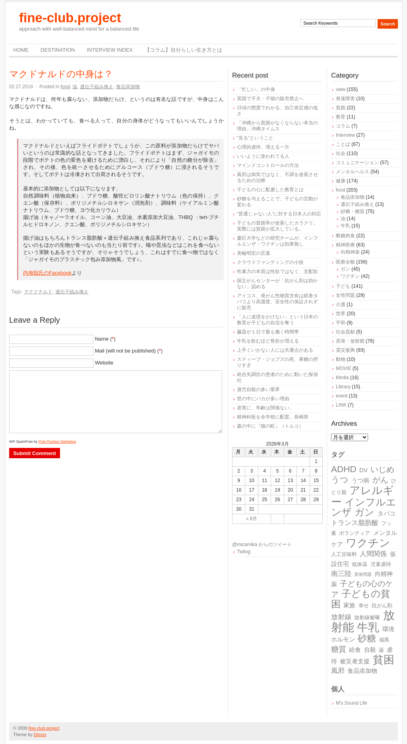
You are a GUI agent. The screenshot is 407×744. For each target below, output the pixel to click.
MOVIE (343, 368)
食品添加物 (128, 86)
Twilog (243, 551)
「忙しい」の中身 (256, 89)
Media (342, 377)
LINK (341, 405)
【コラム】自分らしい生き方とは (183, 50)
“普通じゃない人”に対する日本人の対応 (279, 214)
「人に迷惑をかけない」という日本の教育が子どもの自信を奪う (277, 320)
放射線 (341, 617)
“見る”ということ (255, 138)
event (341, 396)
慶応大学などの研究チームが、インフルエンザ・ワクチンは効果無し (277, 241)
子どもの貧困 (360, 598)
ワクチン (350, 276)
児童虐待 (380, 564)
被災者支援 (355, 661)
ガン (345, 269)
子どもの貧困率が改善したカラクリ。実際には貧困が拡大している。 (277, 226)
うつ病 (360, 480)
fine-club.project (70, 17)
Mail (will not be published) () (129, 351)
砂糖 (367, 638)
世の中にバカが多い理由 (263, 398)
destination (58, 50)
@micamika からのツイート (262, 544)
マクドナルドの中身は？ (61, 74)
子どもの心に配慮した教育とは (270, 189)
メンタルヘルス (352, 171)
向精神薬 (350, 252)
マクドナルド (38, 291)
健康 (340, 181)
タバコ (386, 513)
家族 (349, 605)
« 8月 (252, 518)
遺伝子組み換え (96, 86)
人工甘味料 (344, 554)
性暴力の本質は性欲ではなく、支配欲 (277, 271)
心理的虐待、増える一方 (263, 147)
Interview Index (109, 50)
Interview (345, 135)
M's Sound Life (351, 703)
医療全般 (345, 262)
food (65, 86)
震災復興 (345, 350)
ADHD (344, 469)
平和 (340, 323)
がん (380, 479)
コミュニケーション (357, 162)
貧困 (340, 107)
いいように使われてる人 (263, 156)
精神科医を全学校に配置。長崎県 (272, 417)
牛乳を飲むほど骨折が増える (268, 341)
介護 (340, 304)
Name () (105, 339)
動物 (340, 359)
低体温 (359, 564)
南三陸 (341, 573)
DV (363, 470)
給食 (355, 649)
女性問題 (345, 295)
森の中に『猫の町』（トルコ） (270, 426)
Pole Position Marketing (57, 442)
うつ (340, 479)
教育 (340, 117)
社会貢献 (345, 332)
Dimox (40, 734)
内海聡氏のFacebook (47, 273)
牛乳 (345, 226)
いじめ (382, 469)
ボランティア (354, 533)
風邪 (338, 670)
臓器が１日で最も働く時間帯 (268, 332)
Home (21, 50)
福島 (384, 640)
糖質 (338, 649)
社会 (340, 153)
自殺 (370, 649)
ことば (343, 144)
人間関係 (373, 554)
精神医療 (345, 245)
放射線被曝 (367, 617)
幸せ (364, 605)
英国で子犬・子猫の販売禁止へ (270, 98)
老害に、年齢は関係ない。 (265, 408)
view (340, 89)
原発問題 (363, 574)
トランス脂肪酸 (354, 523)
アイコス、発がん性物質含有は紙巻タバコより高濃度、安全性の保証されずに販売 (277, 301)
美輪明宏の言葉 (253, 253)
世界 (340, 313)
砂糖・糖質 (352, 211)
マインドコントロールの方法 (268, 165)
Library (343, 386)
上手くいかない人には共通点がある (275, 350)
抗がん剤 (382, 605)
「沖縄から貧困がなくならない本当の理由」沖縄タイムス (277, 126)
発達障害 (345, 98)
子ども (343, 286)
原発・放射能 (350, 341)
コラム (343, 126)
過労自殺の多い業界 (258, 389)
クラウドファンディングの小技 (270, 262)
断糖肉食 (345, 235)
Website (104, 363)
